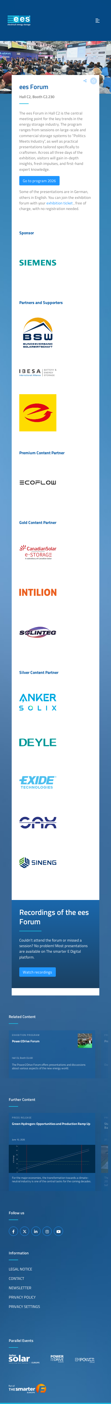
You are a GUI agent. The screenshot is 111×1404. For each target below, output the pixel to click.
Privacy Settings (24, 1306)
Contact (16, 1278)
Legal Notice (20, 1269)
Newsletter (20, 1288)
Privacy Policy (22, 1297)
